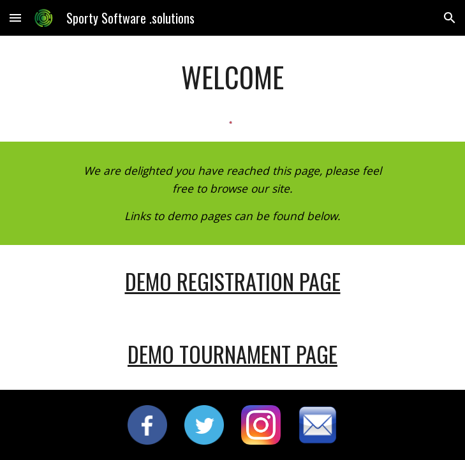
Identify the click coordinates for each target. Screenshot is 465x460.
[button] (15, 17)
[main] (232, 77)
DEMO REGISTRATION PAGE (233, 281)
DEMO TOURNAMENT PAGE (232, 354)
